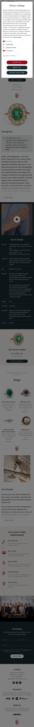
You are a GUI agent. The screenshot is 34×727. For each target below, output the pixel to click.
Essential (9, 41)
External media (11, 47)
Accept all (17, 62)
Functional (9, 51)
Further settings (9, 56)
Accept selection (17, 73)
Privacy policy (17, 37)
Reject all (17, 67)
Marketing (9, 44)
